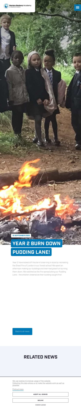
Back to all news (22, 331)
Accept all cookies (40, 394)
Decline (40, 400)
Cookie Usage (40, 405)
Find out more (18, 389)
